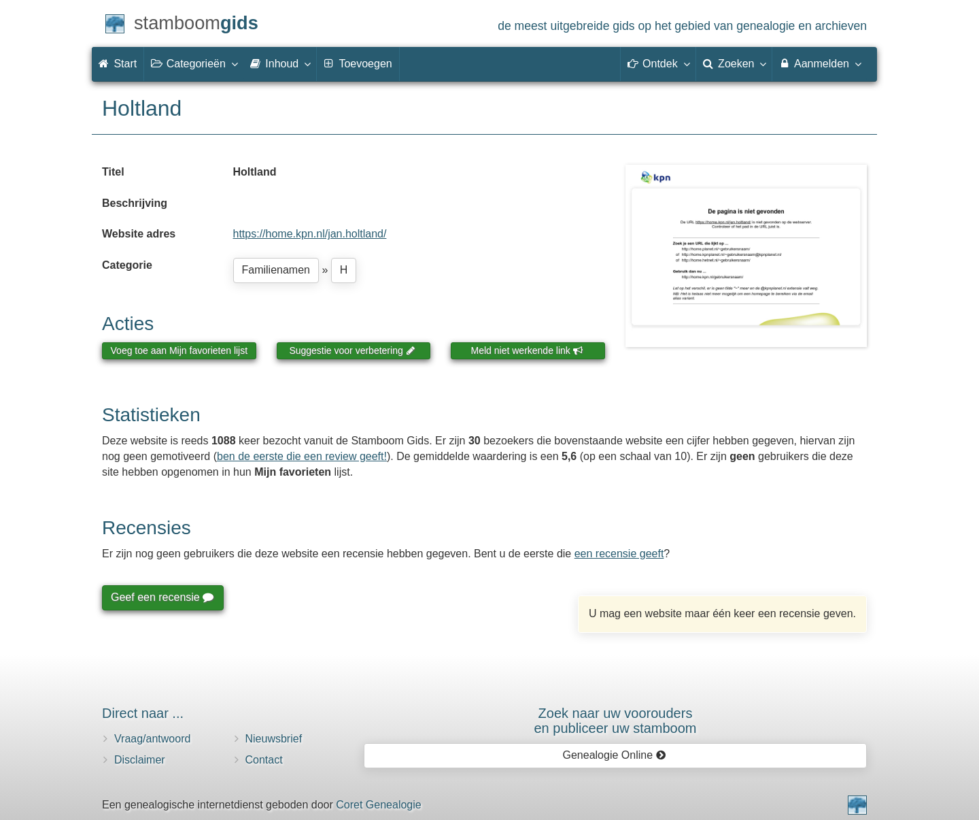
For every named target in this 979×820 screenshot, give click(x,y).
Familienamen (276, 270)
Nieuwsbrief (274, 738)
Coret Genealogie (378, 804)
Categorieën (194, 63)
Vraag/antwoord (152, 738)
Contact (264, 760)
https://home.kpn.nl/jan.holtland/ (310, 234)
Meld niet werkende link (527, 350)
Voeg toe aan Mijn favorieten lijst (179, 350)
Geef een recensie (162, 597)
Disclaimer (139, 760)
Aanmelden (819, 63)
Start (118, 63)
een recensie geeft (619, 553)
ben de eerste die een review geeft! (302, 456)
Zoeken (734, 63)
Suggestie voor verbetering (352, 350)
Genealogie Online (614, 755)
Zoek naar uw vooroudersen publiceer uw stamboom (615, 721)
